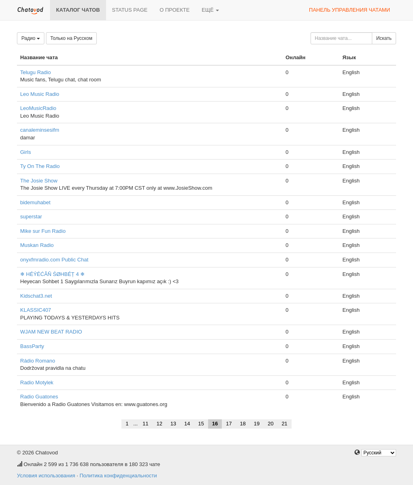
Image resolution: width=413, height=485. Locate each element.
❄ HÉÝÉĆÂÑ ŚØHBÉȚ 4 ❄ (52, 274)
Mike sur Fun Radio (43, 231)
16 (215, 424)
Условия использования (46, 476)
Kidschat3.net (36, 296)
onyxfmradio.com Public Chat (54, 260)
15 (201, 424)
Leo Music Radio (39, 94)
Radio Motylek (36, 382)
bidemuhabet (35, 202)
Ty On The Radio (40, 166)
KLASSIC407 (35, 310)
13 (173, 424)
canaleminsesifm (39, 130)
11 (145, 424)
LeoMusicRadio (38, 108)
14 (187, 424)
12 (159, 424)
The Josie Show (39, 181)
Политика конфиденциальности (118, 476)
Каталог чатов (78, 10)
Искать (384, 38)
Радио (30, 38)
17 (229, 424)
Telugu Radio (35, 72)
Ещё (210, 10)
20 (270, 424)
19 (256, 424)
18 (243, 424)
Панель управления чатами (349, 10)
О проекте (175, 10)
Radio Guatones (39, 397)
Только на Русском (71, 38)
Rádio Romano (37, 361)
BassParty (32, 346)
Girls (25, 152)
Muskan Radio (37, 245)
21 (284, 424)
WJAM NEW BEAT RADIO (51, 332)
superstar (31, 216)
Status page (130, 10)
